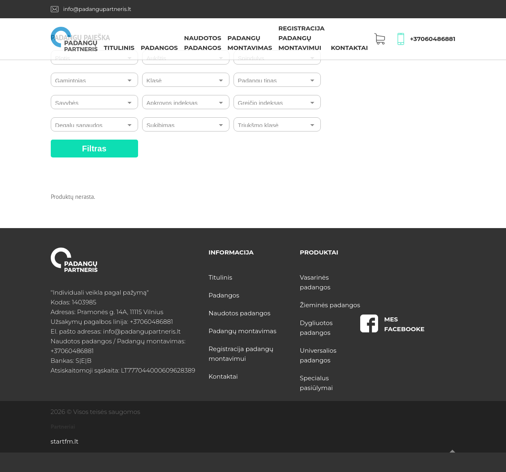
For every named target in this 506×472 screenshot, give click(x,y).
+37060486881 (432, 39)
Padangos (159, 48)
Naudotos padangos (239, 313)
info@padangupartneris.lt (97, 9)
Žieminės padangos (330, 305)
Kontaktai (349, 48)
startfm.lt (64, 441)
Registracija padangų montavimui (301, 38)
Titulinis (119, 48)
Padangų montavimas (243, 331)
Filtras (94, 148)
